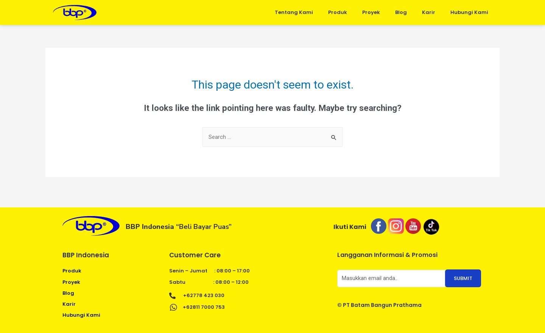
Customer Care (195, 255)
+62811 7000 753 (204, 307)
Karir (428, 12)
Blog (401, 12)
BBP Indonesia (85, 255)
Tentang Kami (294, 12)
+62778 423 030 (203, 295)
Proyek (371, 12)
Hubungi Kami (469, 12)
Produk (337, 12)
